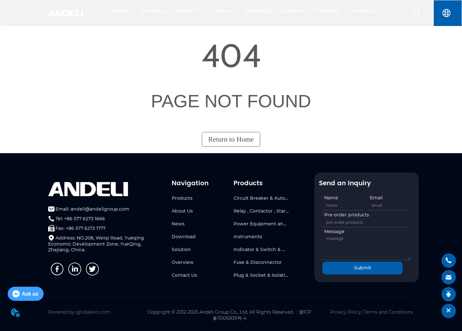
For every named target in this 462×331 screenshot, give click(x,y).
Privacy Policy (345, 312)
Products (154, 11)
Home (120, 11)
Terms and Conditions (388, 312)
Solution (292, 11)
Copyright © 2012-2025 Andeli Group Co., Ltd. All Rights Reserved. (221, 312)
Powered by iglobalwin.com (79, 312)
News (223, 11)
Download (257, 11)
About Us (188, 11)
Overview (326, 11)
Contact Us (361, 11)
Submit (362, 268)
